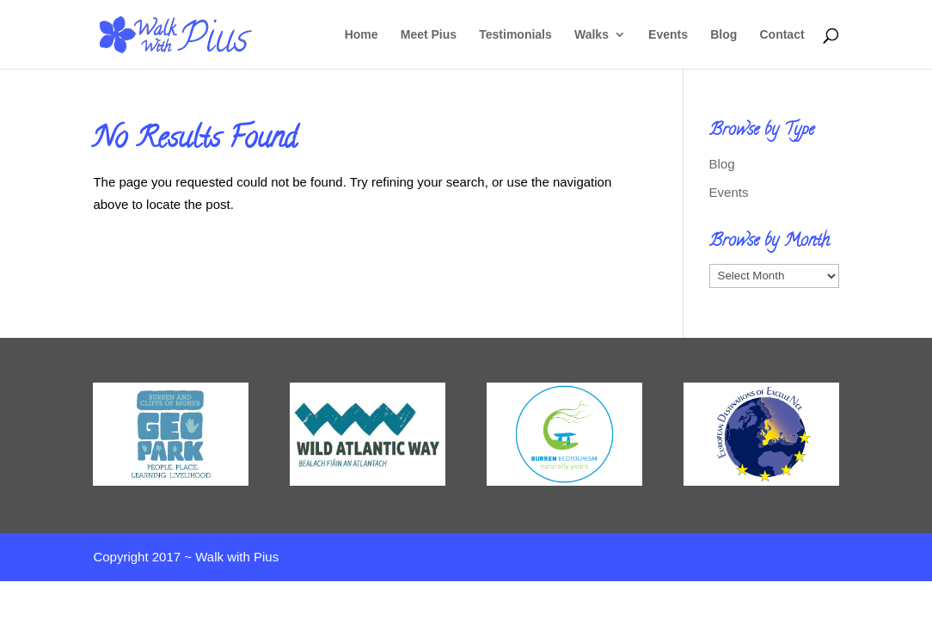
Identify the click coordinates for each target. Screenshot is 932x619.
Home (361, 34)
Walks (591, 34)
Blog (723, 34)
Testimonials (515, 34)
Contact (781, 34)
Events (668, 34)
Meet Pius (429, 34)
